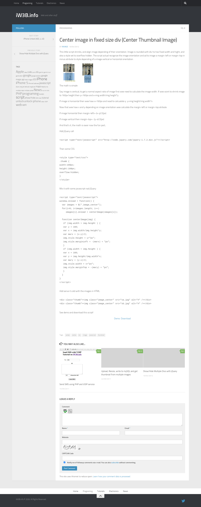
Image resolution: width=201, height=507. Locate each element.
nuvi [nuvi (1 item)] (43, 90)
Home (16, 3)
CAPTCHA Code (67, 453)
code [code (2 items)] (29, 72)
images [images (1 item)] (30, 80)
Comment (66, 407)
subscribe (115, 463)
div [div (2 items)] (37, 72)
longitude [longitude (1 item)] (32, 87)
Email (127, 428)
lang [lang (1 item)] (21, 87)
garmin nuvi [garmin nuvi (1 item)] (47, 72)
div (80, 335)
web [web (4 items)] (19, 105)
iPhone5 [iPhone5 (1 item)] (31, 83)
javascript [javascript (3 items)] (45, 83)
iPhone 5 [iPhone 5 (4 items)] (22, 83)
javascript (92, 335)
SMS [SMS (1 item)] (37, 98)
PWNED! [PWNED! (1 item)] (41, 94)
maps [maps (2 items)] (38, 86)
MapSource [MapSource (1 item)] (44, 87)
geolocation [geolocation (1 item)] (19, 76)
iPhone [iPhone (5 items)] (42, 79)
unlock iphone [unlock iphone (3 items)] (32, 101)
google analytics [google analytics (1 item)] (36, 76)
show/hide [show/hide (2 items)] (30, 97)
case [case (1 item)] (25, 72)
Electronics (51, 3)
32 (140, 351)
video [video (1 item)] (42, 102)
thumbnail (101, 335)
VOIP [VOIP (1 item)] (46, 102)
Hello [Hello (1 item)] (26, 80)
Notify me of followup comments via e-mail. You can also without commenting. (99, 463)
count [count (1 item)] (34, 72)
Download (126, 318)
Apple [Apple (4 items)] (20, 72)
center (68, 335)
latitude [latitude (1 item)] (27, 87)
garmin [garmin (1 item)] (41, 72)
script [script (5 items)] (20, 97)
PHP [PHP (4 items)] (19, 94)
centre (74, 335)
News (62, 3)
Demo (117, 318)
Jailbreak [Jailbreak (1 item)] (36, 83)
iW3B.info (27, 15)
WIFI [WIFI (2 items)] (24, 105)
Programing (27, 3)
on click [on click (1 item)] (47, 90)
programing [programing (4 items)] (30, 94)
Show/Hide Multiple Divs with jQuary (160, 371)
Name (65, 428)
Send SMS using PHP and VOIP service (77, 384)
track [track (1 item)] (40, 98)
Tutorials (39, 3)
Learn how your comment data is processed (111, 476)
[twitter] (50, 28)
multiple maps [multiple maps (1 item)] (20, 90)
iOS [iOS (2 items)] (34, 79)
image (85, 335)
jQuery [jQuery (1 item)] (18, 87)
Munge (65, 47)
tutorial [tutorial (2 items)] (45, 97)
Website (65, 437)
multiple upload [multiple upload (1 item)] (28, 90)
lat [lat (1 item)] (23, 87)
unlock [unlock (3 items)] (20, 101)
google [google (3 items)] (27, 75)
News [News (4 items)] (38, 90)
